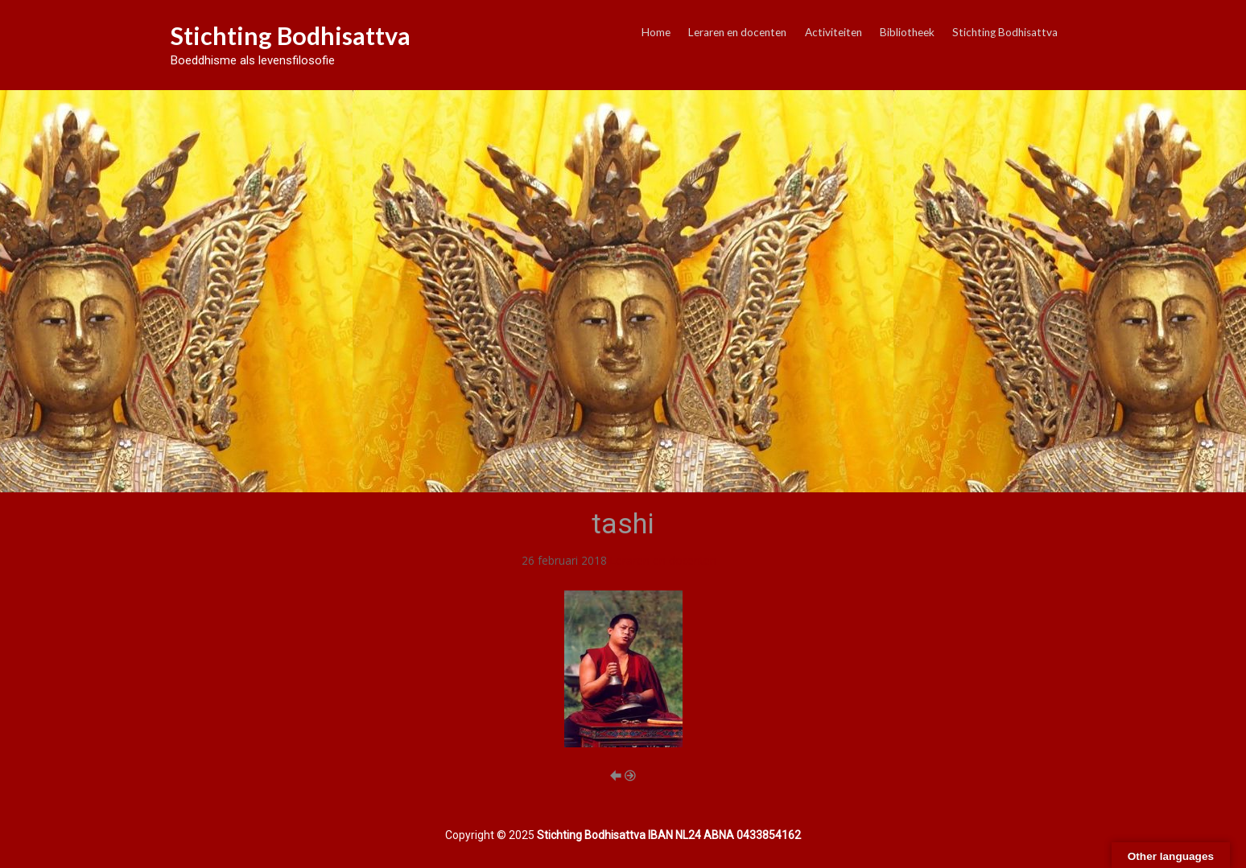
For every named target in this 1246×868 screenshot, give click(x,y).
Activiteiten (833, 32)
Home (656, 32)
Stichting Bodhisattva (291, 35)
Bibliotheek (907, 32)
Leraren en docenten (737, 32)
